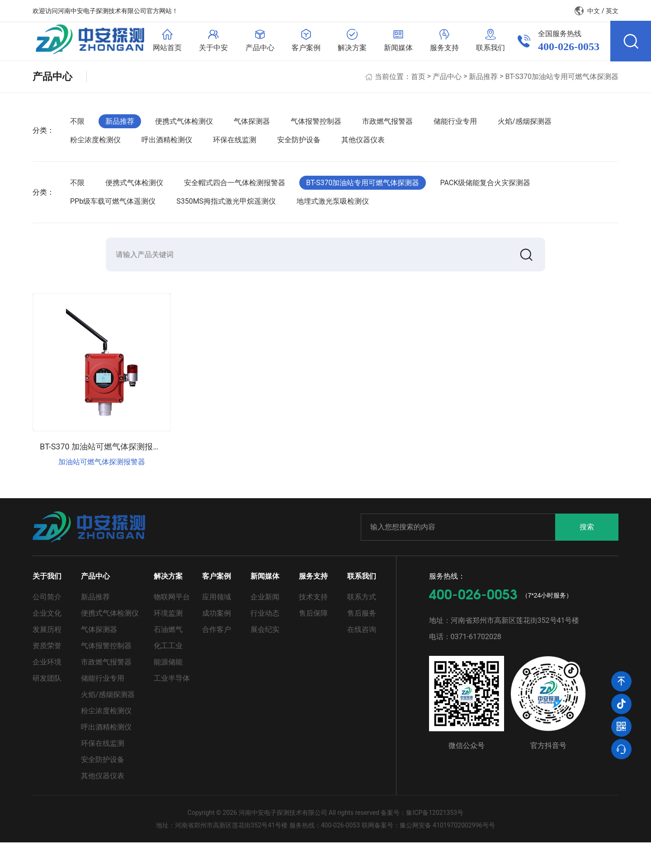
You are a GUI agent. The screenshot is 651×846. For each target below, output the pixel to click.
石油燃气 (168, 633)
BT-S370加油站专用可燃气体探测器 (561, 79)
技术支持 (313, 600)
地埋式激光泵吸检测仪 (333, 204)
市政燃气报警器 (387, 123)
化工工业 (168, 649)
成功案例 (216, 616)
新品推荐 (483, 79)
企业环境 (47, 665)
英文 (612, 10)
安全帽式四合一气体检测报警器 (234, 185)
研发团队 (47, 682)
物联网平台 (172, 600)
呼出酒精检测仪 (167, 142)
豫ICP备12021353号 (434, 816)
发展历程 (47, 633)
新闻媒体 (264, 579)
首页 (418, 79)
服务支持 (313, 579)
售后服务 (361, 616)
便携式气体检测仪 (184, 123)
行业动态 (264, 616)
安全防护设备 (299, 142)
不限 (77, 123)
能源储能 (168, 665)
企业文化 (47, 616)
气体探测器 (252, 123)
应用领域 (216, 600)
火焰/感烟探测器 (525, 123)
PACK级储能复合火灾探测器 (485, 185)
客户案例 (216, 579)
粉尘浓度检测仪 (95, 142)
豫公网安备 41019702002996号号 (447, 828)
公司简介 (47, 600)
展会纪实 (264, 633)
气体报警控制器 (316, 123)
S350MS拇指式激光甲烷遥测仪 (226, 204)
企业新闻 (264, 600)
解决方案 (168, 579)
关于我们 (47, 579)
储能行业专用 (455, 123)
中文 (593, 10)
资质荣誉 (47, 649)
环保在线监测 (234, 142)
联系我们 (361, 579)
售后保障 (313, 616)
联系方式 (361, 600)
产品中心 (447, 79)
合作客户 (216, 633)
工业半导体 (172, 682)
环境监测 (168, 616)
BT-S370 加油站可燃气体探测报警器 (104, 450)
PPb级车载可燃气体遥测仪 (113, 204)
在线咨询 (361, 633)
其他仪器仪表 (363, 142)
